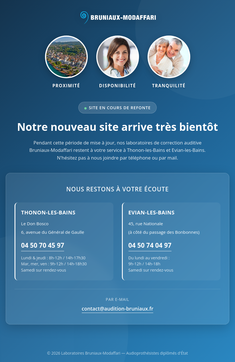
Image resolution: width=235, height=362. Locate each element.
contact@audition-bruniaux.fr (118, 308)
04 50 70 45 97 (42, 245)
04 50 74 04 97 (149, 245)
